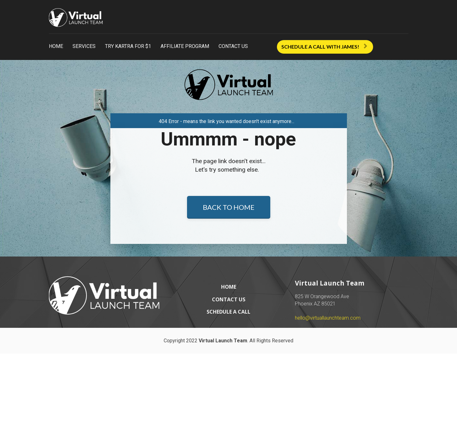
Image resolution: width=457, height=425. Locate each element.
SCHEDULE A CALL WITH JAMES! (324, 47)
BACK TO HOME (229, 243)
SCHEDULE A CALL (228, 383)
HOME (56, 46)
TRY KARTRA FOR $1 (128, 46)
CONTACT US (233, 46)
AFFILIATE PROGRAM (185, 46)
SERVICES (84, 46)
